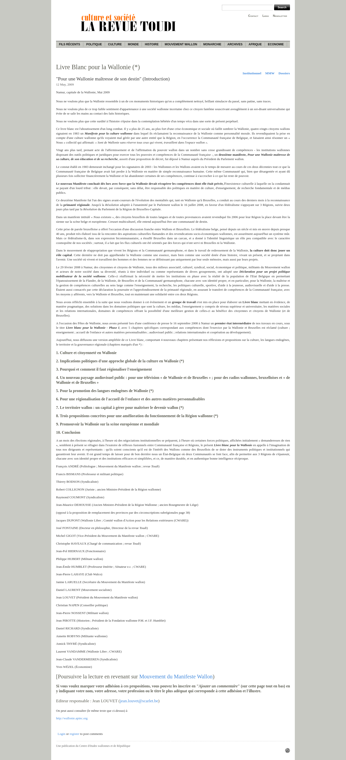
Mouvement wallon (181, 44)
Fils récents (69, 44)
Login (62, 734)
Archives (234, 44)
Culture (115, 44)
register (74, 734)
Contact (253, 16)
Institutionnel (252, 73)
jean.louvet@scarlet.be (139, 701)
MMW (270, 73)
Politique (94, 44)
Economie (276, 44)
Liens (265, 16)
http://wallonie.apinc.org (71, 718)
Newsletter (280, 16)
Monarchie (212, 44)
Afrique (255, 44)
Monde (133, 44)
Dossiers (284, 73)
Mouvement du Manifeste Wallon (175, 676)
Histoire (151, 44)
